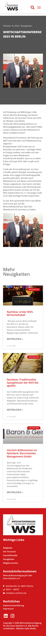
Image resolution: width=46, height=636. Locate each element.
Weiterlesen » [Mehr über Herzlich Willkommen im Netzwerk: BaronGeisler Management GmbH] (15, 492)
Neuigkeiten (26, 25)
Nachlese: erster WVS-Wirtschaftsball (20, 313)
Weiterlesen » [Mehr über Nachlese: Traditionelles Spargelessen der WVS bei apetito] (15, 409)
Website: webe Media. (26, 628)
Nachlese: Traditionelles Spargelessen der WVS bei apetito (22, 382)
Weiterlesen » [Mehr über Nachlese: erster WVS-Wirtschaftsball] (15, 338)
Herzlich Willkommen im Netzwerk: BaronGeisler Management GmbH (22, 453)
